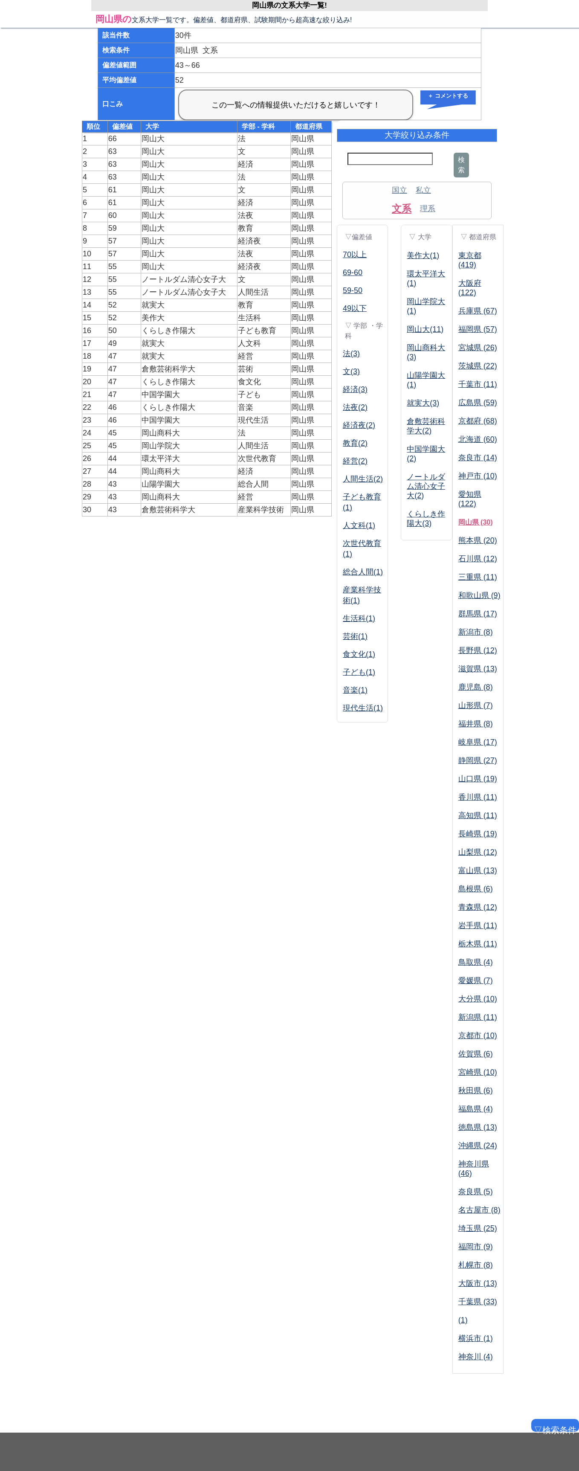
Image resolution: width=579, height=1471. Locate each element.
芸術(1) (355, 636)
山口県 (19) (477, 779)
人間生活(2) (363, 479)
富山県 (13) (477, 870)
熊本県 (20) (477, 540)
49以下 (355, 308)
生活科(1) (359, 618)
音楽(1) (355, 690)
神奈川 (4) (475, 1356)
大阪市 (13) (477, 1283)
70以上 (355, 254)
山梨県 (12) (477, 852)
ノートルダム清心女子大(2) (426, 486)
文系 (401, 208)
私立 (423, 190)
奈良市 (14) (477, 457)
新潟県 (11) (477, 1017)
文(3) (351, 371)
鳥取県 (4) (475, 962)
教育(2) (355, 443)
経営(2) (355, 461)
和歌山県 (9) (479, 595)
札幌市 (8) (475, 1265)
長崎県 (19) (477, 834)
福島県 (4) (475, 1109)
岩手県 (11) (477, 925)
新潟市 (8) (475, 632)
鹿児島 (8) (475, 687)
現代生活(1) (363, 708)
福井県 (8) (475, 724)
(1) (463, 1320)
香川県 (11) (477, 797)
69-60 (352, 272)
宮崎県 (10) (477, 1072)
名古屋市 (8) (479, 1210)
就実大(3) (423, 403)
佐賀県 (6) (475, 1054)
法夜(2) (355, 407)
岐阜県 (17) (477, 742)
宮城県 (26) (477, 347)
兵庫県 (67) (477, 311)
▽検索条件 (554, 1428)
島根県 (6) (475, 889)
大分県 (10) (477, 999)
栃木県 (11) (477, 944)
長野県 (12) (477, 650)
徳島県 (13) (477, 1127)
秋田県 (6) (475, 1090)
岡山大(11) (425, 329)
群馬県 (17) (477, 613)
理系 (427, 208)
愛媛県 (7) (475, 980)
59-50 (352, 290)
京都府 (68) (477, 421)
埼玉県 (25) (477, 1228)
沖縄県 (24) (477, 1145)
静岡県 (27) (477, 760)
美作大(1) (423, 255)
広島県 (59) (477, 402)
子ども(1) (359, 672)
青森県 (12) (477, 907)
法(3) (351, 353)
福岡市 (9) (475, 1246)
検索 (461, 165)
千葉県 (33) (477, 1301)
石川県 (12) (477, 558)
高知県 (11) (477, 815)
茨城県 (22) (477, 366)
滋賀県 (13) (477, 668)
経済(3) (355, 389)
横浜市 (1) (475, 1338)
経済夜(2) (359, 425)
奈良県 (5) (475, 1191)
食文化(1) (359, 654)
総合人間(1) (363, 572)
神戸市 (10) (477, 476)
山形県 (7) (475, 705)
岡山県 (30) (475, 522)
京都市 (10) (477, 1035)
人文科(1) (359, 525)
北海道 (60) (477, 439)
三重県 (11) (477, 577)
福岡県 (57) (477, 329)
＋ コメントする (448, 96)
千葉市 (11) (477, 384)
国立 (399, 190)
